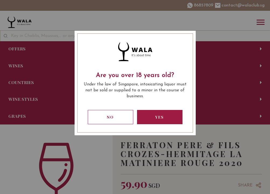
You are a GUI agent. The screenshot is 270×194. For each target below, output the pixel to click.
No (110, 117)
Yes (159, 117)
